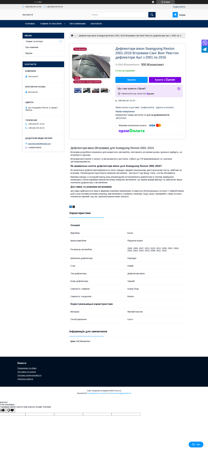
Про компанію (78, 24)
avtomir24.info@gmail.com (39, 143)
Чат (196, 444)
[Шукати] (152, 14)
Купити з (165, 80)
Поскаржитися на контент (97, 393)
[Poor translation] (10, 410)
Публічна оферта (25, 379)
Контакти (96, 24)
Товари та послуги (51, 24)
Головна (30, 24)
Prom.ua (117, 391)
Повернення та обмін (26, 368)
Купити (132, 80)
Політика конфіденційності (29, 375)
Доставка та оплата (26, 372)
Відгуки (28, 53)
